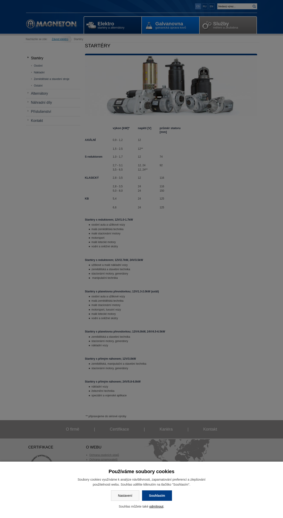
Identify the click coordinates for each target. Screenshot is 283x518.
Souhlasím (157, 495)
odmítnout (156, 506)
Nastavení (125, 495)
